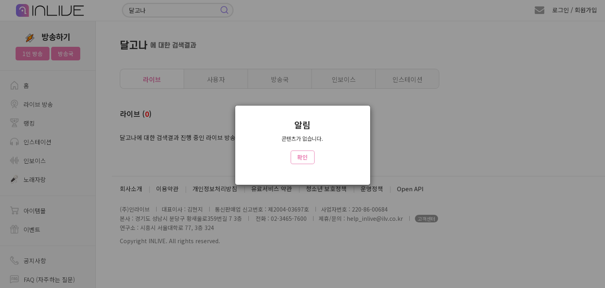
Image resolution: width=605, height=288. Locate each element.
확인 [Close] (302, 157)
